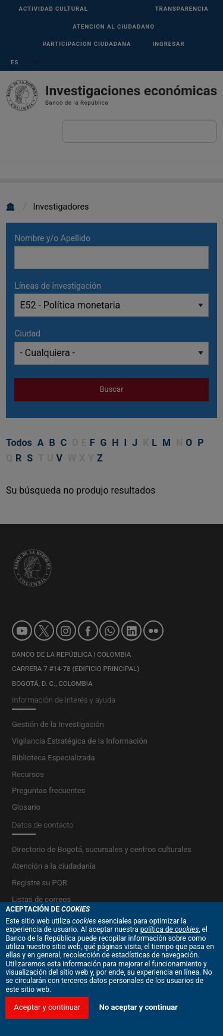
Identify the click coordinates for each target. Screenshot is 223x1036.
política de (169, 954)
